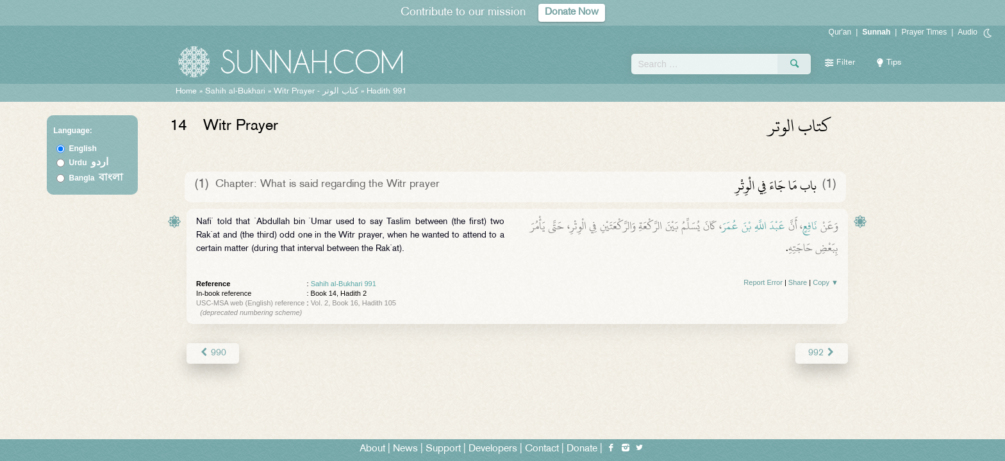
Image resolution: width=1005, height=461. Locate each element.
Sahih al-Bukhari (235, 91)
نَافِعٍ (809, 226)
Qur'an (840, 32)
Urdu (89, 162)
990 (212, 353)
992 (822, 353)
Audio (967, 32)
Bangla (96, 178)
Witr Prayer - (317, 91)
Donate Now (572, 12)
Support (443, 449)
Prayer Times (924, 32)
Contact (542, 449)
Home (186, 91)
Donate (582, 449)
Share (797, 282)
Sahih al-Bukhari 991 (343, 283)
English (83, 148)
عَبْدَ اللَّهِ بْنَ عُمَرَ (753, 226)
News (405, 449)
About (372, 449)
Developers (493, 449)
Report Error (763, 282)
